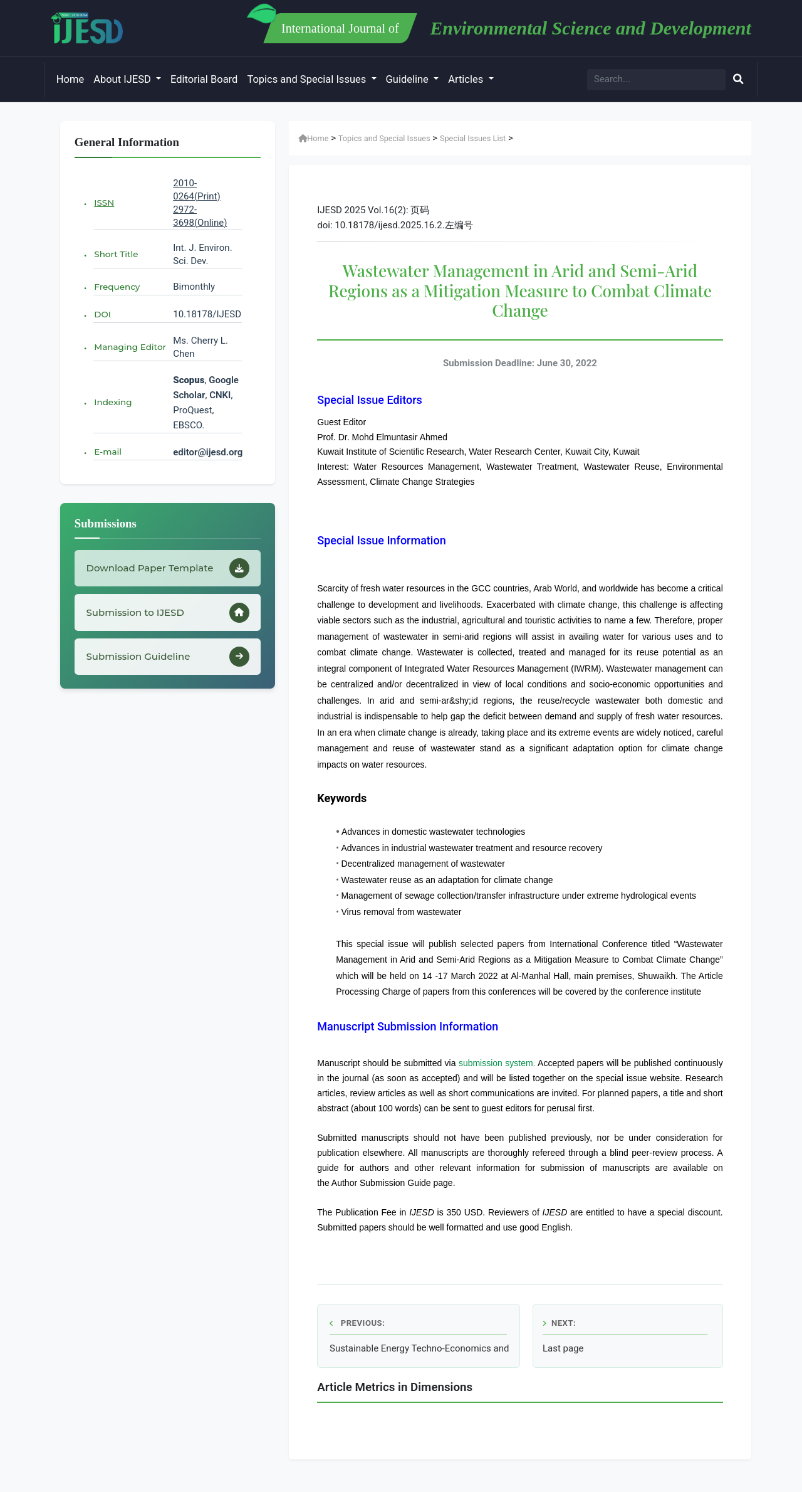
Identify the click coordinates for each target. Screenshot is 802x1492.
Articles (467, 79)
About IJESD (123, 79)
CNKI (219, 395)
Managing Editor (130, 347)
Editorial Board (203, 79)
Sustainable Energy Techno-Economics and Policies (420, 1348)
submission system (496, 1063)
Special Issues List (473, 138)
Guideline (408, 79)
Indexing (113, 402)
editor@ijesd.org (207, 452)
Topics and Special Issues (307, 79)
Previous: (357, 1323)
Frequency (117, 287)
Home (70, 79)
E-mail (108, 452)
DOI (102, 314)
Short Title (116, 254)
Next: (559, 1323)
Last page (563, 1348)
